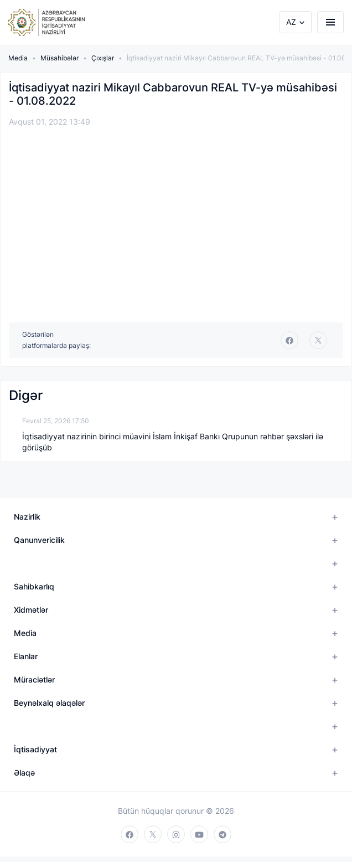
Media (18, 58)
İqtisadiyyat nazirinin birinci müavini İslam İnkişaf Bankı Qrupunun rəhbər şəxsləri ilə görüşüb (172, 442)
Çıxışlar (102, 58)
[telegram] (222, 834)
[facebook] (289, 340)
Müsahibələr (59, 58)
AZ (291, 22)
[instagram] (176, 834)
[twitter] (318, 340)
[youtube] (199, 834)
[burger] (330, 22)
